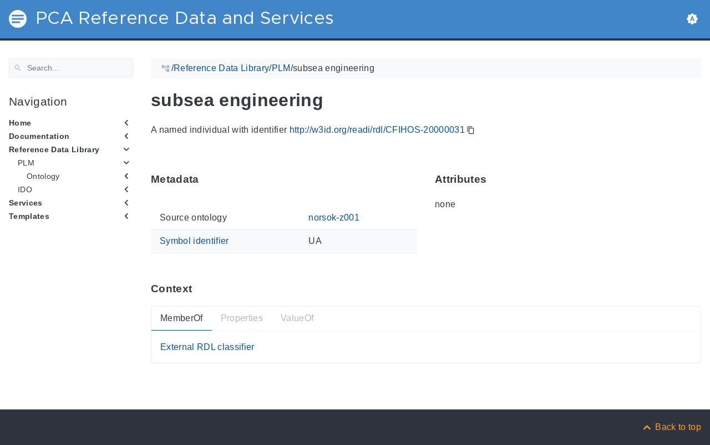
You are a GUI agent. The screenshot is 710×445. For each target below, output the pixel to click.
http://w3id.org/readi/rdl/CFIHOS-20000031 (377, 129)
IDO (25, 189)
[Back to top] (671, 427)
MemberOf (181, 318)
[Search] (71, 67)
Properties (242, 318)
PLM (26, 162)
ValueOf (297, 318)
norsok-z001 (333, 217)
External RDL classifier (207, 346)
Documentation (39, 136)
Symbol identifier (194, 241)
